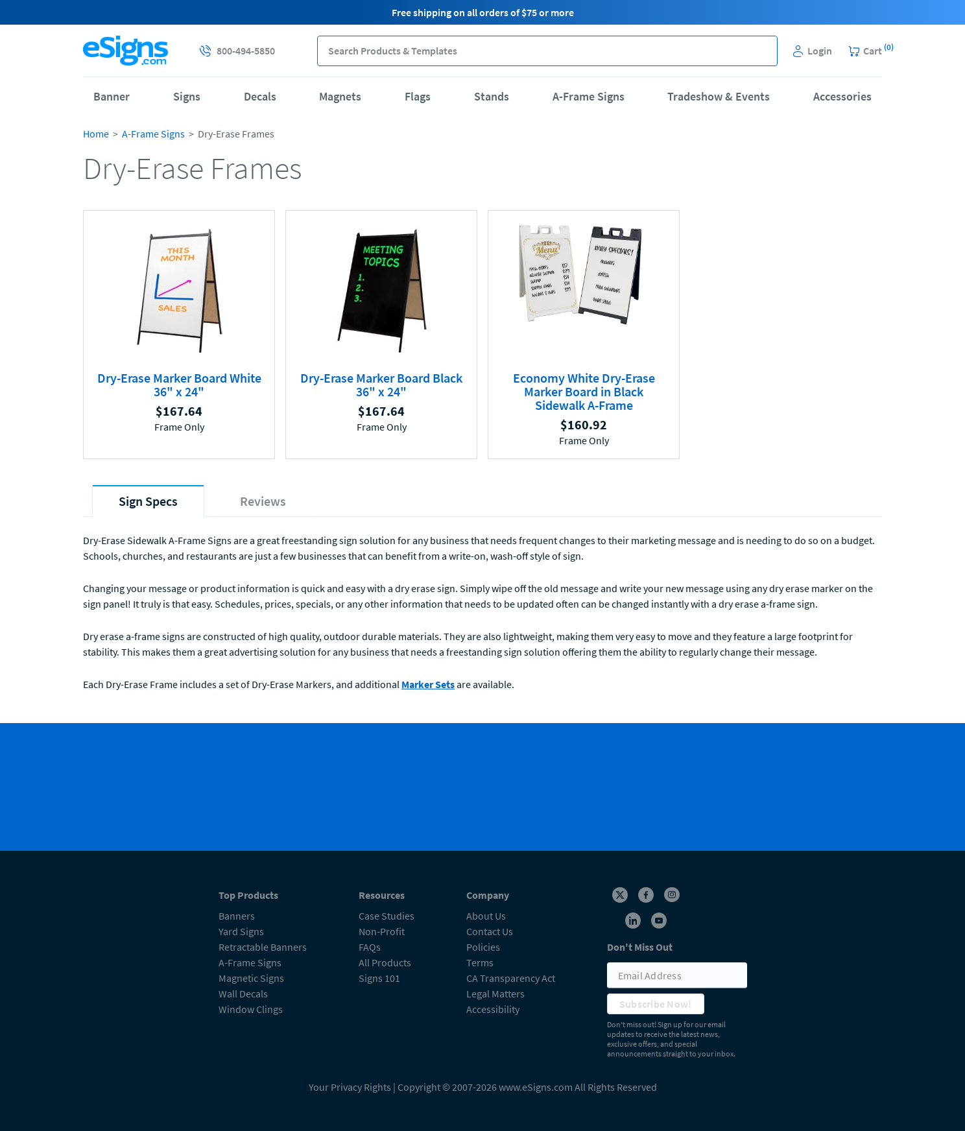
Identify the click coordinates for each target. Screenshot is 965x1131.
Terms (480, 962)
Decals (260, 96)
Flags (418, 96)
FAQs (370, 946)
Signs (186, 96)
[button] (762, 50)
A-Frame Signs (589, 96)
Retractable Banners (263, 946)
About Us (486, 915)
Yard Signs (241, 931)
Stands (491, 96)
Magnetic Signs (251, 977)
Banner (111, 96)
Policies (483, 946)
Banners (237, 915)
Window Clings (251, 1009)
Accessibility (492, 1009)
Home (96, 133)
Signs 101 (379, 977)
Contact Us (489, 931)
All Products (385, 962)
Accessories (842, 96)
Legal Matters (495, 993)
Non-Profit (382, 931)
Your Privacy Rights (350, 1086)
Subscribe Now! (655, 1003)
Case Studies (386, 915)
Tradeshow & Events (718, 96)
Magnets (340, 96)
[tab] (148, 501)
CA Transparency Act (510, 977)
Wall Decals (243, 993)
